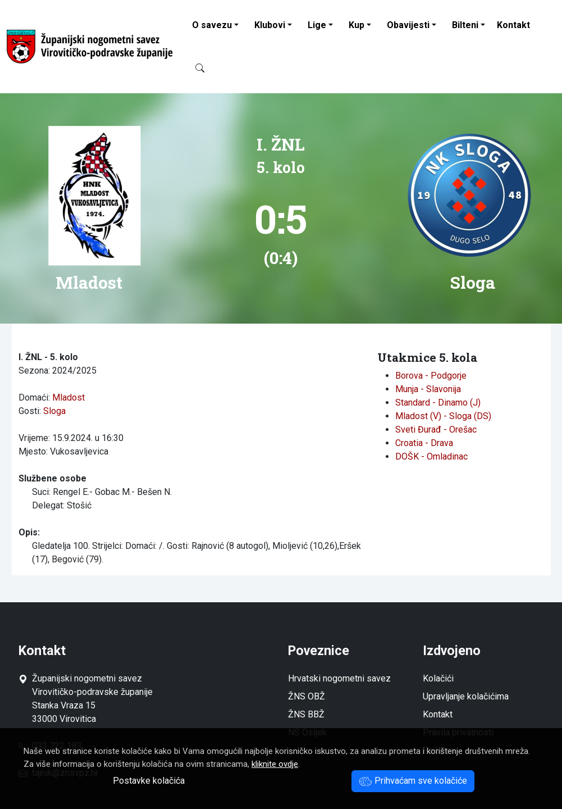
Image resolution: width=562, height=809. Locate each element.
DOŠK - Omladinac (431, 456)
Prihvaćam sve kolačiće (413, 780)
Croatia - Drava (424, 443)
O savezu (212, 25)
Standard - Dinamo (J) (438, 402)
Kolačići (438, 678)
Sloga (54, 411)
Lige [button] (317, 25)
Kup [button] (356, 25)
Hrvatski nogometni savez (339, 678)
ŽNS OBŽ (306, 696)
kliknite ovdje (275, 764)
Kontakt (513, 25)
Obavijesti (408, 25)
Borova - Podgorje (431, 375)
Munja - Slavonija (428, 389)
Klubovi (269, 25)
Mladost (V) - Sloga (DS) (443, 416)
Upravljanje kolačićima (466, 696)
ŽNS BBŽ (306, 714)
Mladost (68, 397)
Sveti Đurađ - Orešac (436, 429)
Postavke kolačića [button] (149, 780)
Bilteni (465, 25)
